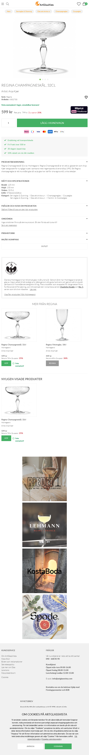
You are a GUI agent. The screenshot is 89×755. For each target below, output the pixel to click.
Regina (9, 97)
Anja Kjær (13, 91)
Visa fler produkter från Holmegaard (19, 294)
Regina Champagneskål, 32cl (13, 344)
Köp (6, 363)
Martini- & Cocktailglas (57, 198)
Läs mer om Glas (8, 667)
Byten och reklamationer (11, 662)
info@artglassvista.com (62, 678)
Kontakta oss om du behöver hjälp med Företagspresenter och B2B (63, 688)
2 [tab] (42, 81)
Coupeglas (67, 195)
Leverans (5, 670)
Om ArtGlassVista (9, 656)
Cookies (4, 677)
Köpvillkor (5, 659)
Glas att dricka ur (37, 195)
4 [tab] (47, 81)
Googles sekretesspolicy (52, 739)
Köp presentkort (8, 673)
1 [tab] (40, 81)
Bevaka (52, 363)
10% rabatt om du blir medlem (21, 153)
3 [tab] (45, 81)
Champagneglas (54, 195)
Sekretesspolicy (7, 664)
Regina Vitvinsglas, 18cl (56, 344)
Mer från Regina (44, 304)
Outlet (44, 246)
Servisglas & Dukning (19, 195)
